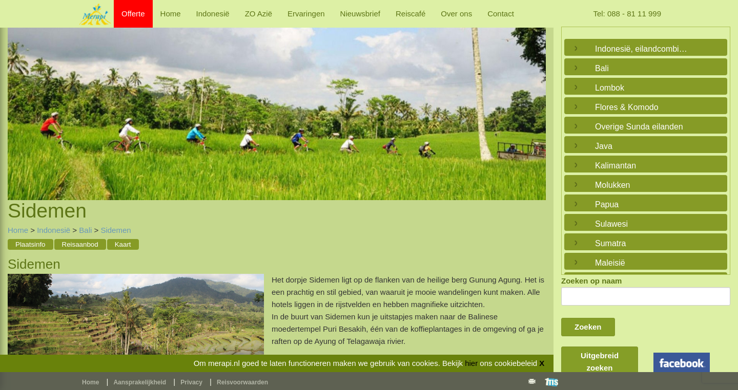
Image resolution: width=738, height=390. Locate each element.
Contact (500, 13)
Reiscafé (410, 13)
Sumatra (610, 243)
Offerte (133, 13)
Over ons (456, 13)
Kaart (123, 244)
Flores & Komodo (627, 107)
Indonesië (213, 13)
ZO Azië (258, 13)
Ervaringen (306, 13)
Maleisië (610, 262)
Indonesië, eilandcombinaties (643, 49)
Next (535, 101)
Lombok (609, 87)
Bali (85, 230)
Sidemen (115, 230)
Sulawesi (611, 224)
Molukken (612, 185)
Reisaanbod (80, 244)
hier (471, 363)
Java (603, 146)
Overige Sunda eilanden (639, 126)
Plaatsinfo (30, 244)
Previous (18, 101)
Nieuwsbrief (360, 13)
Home (170, 13)
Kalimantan (615, 165)
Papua (607, 204)
